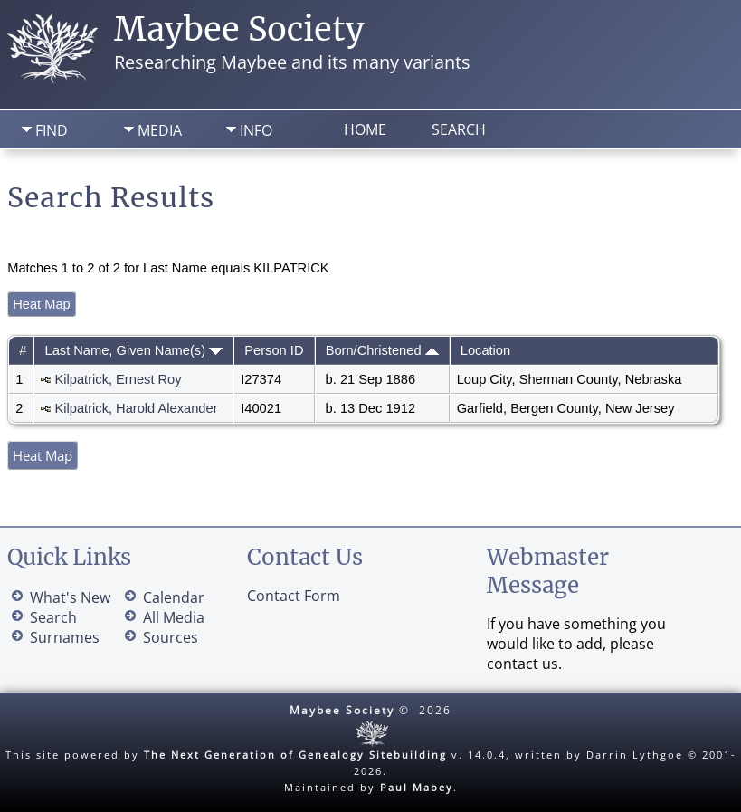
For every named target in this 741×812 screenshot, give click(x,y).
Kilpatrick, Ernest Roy (118, 379)
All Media (173, 617)
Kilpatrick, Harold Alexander (136, 408)
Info (256, 130)
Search (459, 129)
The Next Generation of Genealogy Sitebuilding (295, 754)
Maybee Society (239, 29)
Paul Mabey (416, 787)
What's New (70, 597)
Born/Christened (382, 350)
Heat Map (42, 304)
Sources (170, 637)
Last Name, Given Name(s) (134, 350)
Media (160, 130)
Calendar (173, 597)
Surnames (65, 637)
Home (365, 129)
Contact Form (293, 596)
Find (51, 130)
